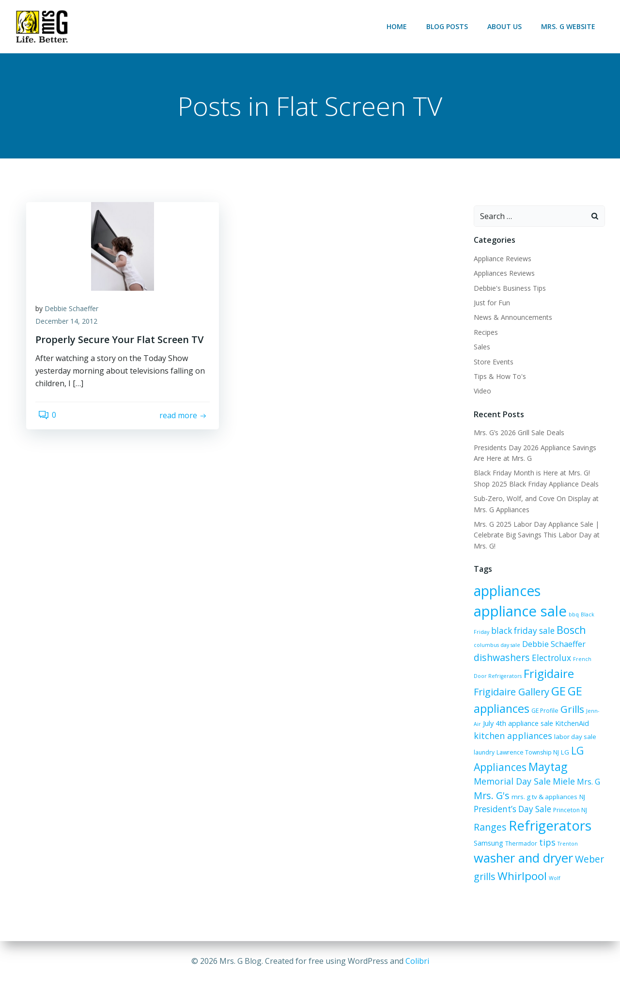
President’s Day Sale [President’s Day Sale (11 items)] (569, 785)
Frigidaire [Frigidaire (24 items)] (565, 664)
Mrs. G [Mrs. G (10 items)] (543, 773)
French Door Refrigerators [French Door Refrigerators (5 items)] (504, 666)
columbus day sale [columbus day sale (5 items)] (525, 634)
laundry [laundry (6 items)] (480, 743)
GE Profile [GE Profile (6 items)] (541, 700)
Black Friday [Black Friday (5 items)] (526, 617)
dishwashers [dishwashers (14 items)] (535, 647)
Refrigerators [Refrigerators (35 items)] (511, 816)
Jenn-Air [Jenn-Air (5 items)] (593, 700)
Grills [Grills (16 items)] (569, 699)
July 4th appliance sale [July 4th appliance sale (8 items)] (505, 713)
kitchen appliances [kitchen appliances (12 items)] (509, 726)
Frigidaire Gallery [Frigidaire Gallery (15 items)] (508, 682)
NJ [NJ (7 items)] (526, 786)
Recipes (482, 334)
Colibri (417, 962)
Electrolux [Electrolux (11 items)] (584, 648)
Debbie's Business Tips (506, 289)
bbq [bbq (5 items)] (503, 617)
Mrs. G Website (571, 26)
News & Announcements (509, 319)
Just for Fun (488, 304)
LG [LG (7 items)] (562, 742)
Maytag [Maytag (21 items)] (544, 757)
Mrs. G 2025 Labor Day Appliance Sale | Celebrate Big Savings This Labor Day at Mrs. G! (533, 536)
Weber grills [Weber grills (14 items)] (553, 855)
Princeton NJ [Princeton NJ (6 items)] (487, 801)
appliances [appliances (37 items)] (503, 592)
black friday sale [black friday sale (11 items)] (574, 616)
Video (479, 392)
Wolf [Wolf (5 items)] (527, 874)
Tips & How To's (496, 378)
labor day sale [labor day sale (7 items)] (572, 727)
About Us (508, 26)
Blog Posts (450, 26)
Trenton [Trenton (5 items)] (533, 838)
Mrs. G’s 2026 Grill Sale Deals (515, 434)
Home (400, 26)
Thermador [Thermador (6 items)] (486, 838)
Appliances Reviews (500, 275)
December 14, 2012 (72, 329)
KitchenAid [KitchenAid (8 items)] (559, 713)
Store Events (490, 363)
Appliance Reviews (499, 260)
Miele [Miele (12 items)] (518, 772)
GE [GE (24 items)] (555, 681)
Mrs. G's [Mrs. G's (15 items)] (574, 772)
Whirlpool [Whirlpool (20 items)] (495, 872)
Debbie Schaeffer (77, 316)
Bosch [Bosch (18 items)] (485, 633)
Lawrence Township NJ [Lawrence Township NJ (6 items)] (524, 743)
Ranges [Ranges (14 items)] (522, 799)
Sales (478, 348)
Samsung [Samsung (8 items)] (570, 819)
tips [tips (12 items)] (512, 837)
